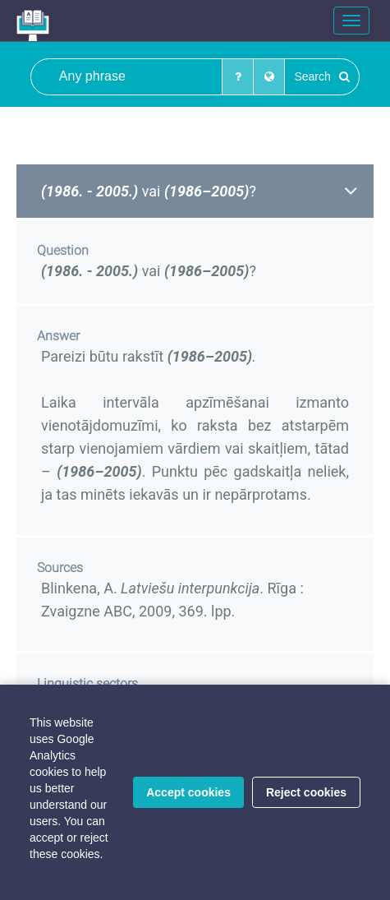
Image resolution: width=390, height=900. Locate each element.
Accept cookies (188, 792)
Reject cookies (306, 792)
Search (321, 76)
